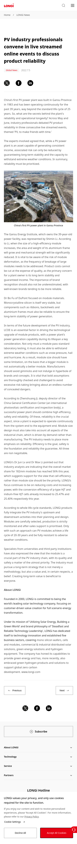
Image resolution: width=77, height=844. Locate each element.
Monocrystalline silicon (18, 302)
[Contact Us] (73, 829)
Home (7, 14)
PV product (56, 123)
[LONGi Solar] (9, 5)
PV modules (44, 530)
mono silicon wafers (49, 640)
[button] (63, 5)
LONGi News (23, 14)
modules (14, 644)
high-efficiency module (47, 243)
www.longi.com (30, 672)
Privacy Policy (31, 816)
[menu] (73, 5)
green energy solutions (30, 649)
